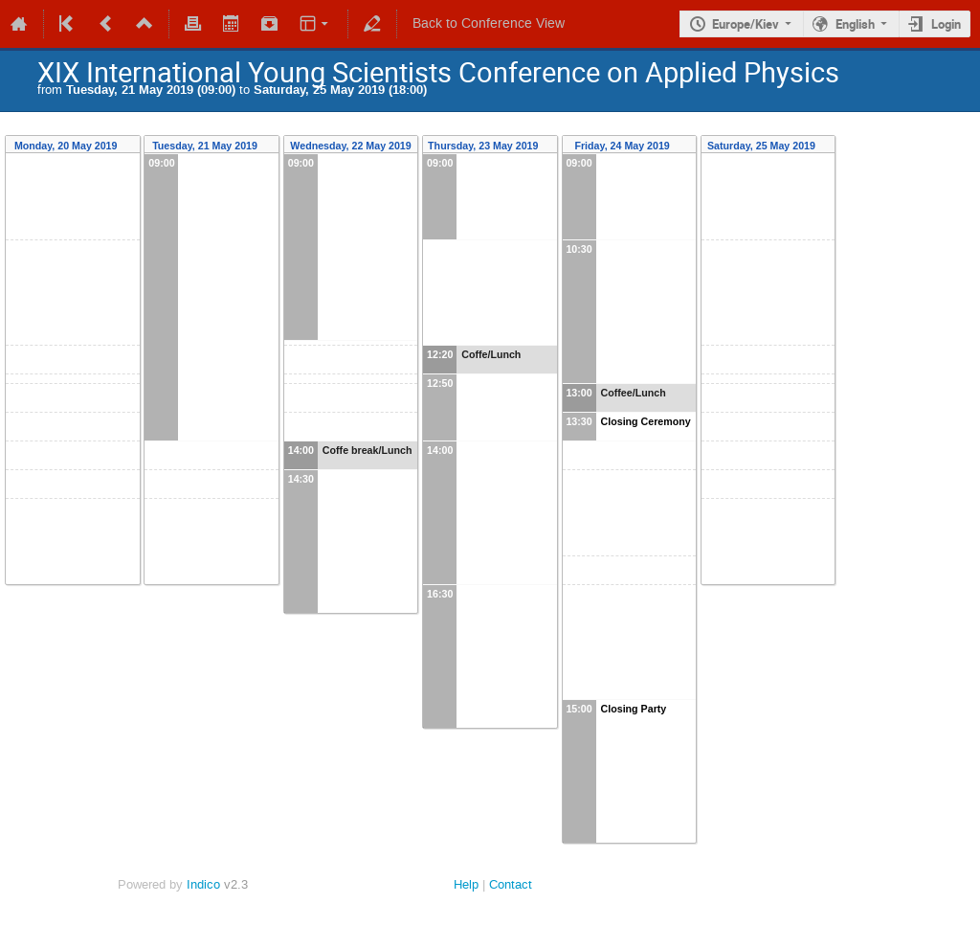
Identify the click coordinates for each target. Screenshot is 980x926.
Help (466, 884)
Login (946, 24)
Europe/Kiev (745, 24)
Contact (510, 884)
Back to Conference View (488, 23)
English (855, 24)
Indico (203, 884)
